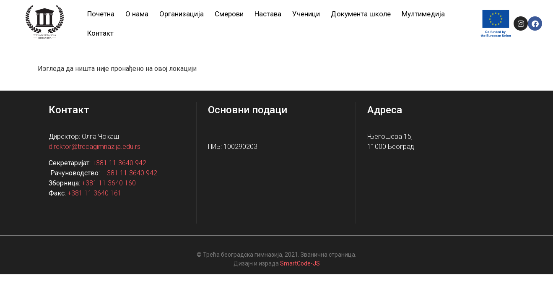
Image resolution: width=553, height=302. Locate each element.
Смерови (229, 14)
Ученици (306, 14)
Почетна (100, 14)
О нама (136, 14)
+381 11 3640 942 (119, 163)
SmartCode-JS (300, 263)
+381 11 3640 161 (95, 193)
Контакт (100, 33)
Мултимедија (423, 14)
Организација (181, 14)
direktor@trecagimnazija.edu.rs (94, 147)
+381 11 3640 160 (109, 183)
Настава (267, 14)
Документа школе (361, 14)
